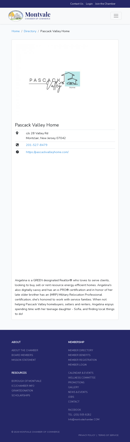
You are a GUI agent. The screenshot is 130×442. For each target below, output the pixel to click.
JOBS (71, 397)
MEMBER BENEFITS (79, 355)
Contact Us (76, 3)
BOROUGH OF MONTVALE (27, 381)
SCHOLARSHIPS (21, 395)
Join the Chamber (105, 3)
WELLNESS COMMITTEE (82, 377)
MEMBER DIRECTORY (80, 350)
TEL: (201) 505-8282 (79, 414)
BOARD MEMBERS (22, 355)
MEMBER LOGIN (77, 364)
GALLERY (73, 387)
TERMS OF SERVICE (108, 435)
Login (89, 3)
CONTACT (73, 401)
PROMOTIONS (76, 382)
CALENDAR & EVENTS (80, 373)
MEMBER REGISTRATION (82, 360)
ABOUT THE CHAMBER (25, 350)
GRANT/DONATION (22, 390)
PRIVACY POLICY (86, 435)
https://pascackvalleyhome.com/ (47, 152)
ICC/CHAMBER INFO (23, 386)
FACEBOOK (74, 410)
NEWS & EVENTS (77, 392)
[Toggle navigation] (116, 16)
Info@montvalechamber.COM (83, 419)
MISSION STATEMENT (24, 360)
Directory (30, 31)
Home (16, 31)
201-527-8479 (36, 145)
